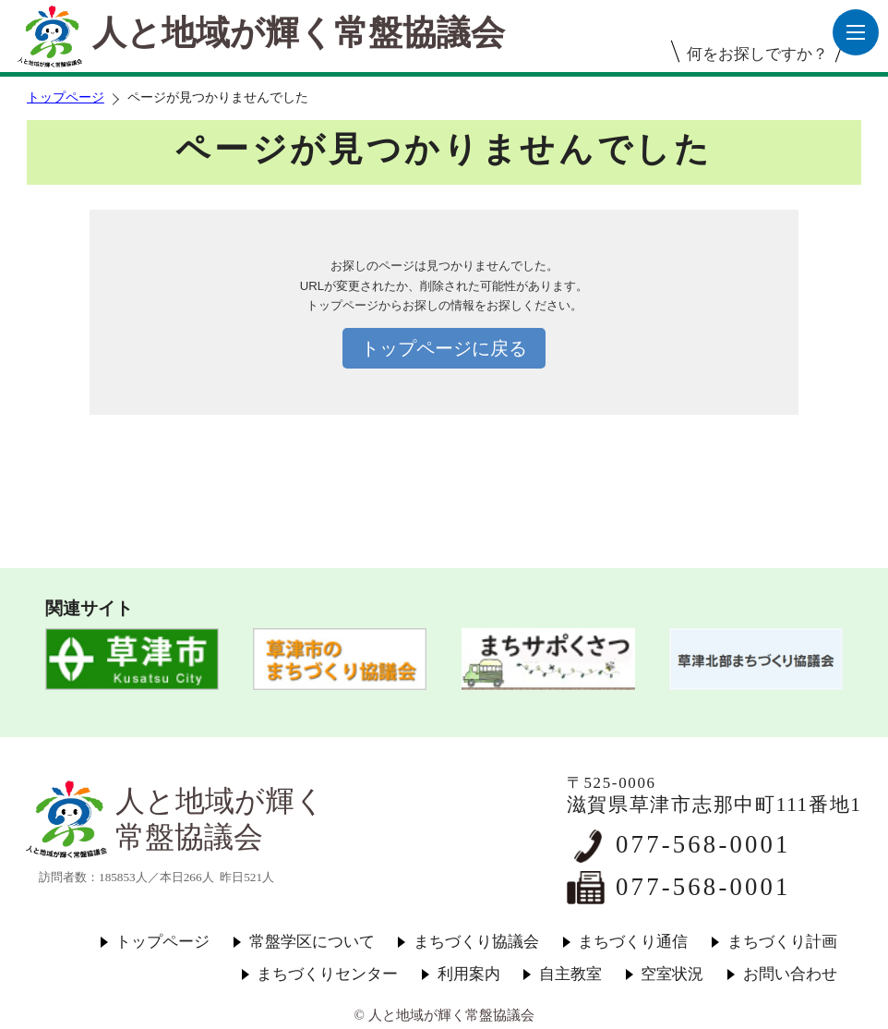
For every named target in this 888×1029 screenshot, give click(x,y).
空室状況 (672, 974)
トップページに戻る (444, 348)
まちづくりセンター (327, 974)
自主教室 (570, 974)
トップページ (65, 97)
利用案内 (469, 974)
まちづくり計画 (782, 941)
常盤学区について (312, 941)
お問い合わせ (790, 974)
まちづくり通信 (633, 941)
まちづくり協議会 (476, 941)
